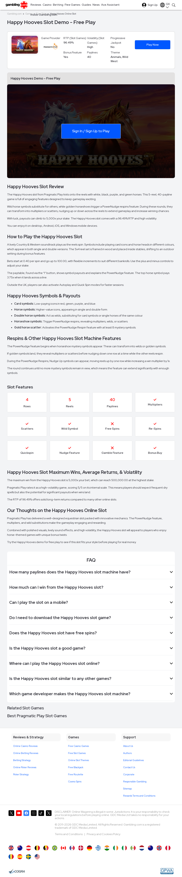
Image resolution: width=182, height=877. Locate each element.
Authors (127, 753)
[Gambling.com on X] (11, 826)
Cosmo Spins (74, 781)
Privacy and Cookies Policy (103, 834)
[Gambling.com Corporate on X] (49, 826)
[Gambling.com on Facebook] (26, 826)
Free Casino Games (78, 746)
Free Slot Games (77, 753)
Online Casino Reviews (25, 746)
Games (29, 13)
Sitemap (127, 788)
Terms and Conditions (69, 834)
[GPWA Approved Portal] (166, 871)
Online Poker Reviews (24, 767)
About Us (128, 746)
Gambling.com (14, 13)
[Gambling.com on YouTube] (19, 826)
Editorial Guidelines (133, 760)
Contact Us (129, 767)
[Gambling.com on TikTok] (41, 826)
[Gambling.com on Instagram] (34, 826)
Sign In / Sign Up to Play (90, 131)
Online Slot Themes (78, 760)
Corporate (128, 774)
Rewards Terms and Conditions (139, 795)
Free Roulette (75, 774)
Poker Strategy (21, 774)
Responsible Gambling (134, 781)
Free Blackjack (75, 767)
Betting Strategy (22, 760)
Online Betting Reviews (25, 753)
